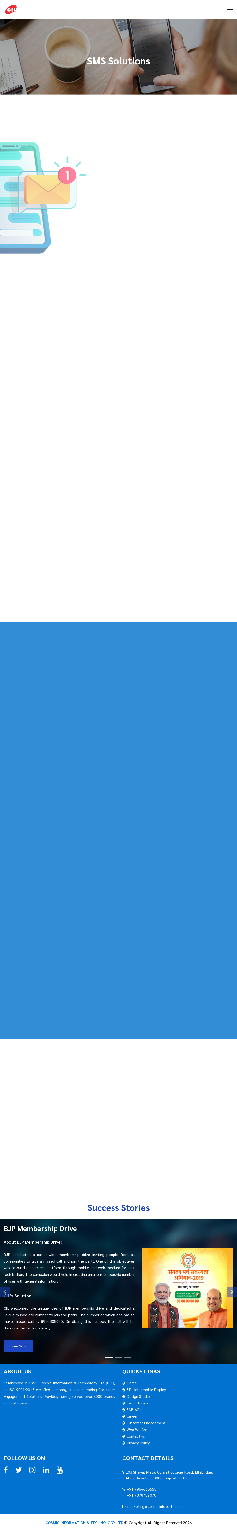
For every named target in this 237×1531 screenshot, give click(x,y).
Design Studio (138, 1396)
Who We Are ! (137, 1429)
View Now (18, 1346)
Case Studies (137, 1402)
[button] (5, 1292)
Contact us (135, 1436)
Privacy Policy (138, 1442)
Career (132, 1416)
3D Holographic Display (146, 1389)
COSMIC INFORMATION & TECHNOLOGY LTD (84, 1522)
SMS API (133, 1409)
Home (131, 1382)
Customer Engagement (146, 1422)
